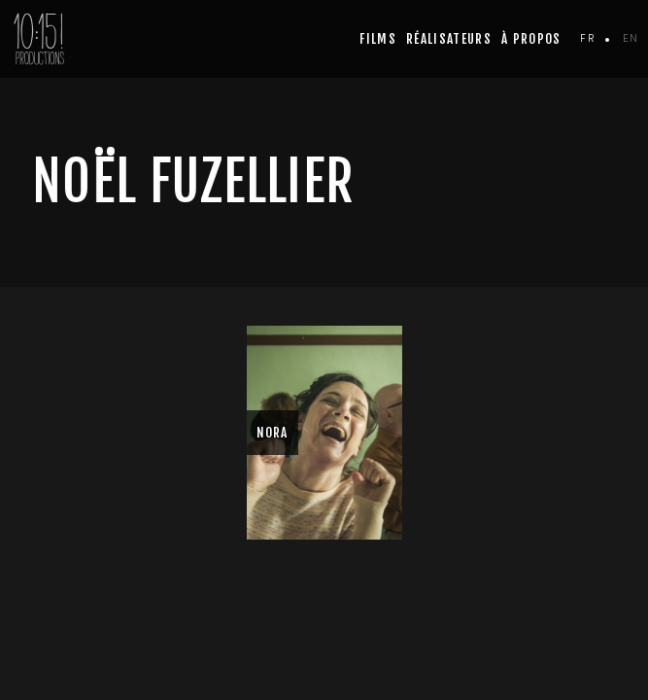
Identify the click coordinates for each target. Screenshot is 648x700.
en (630, 38)
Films (377, 39)
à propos (531, 39)
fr (587, 38)
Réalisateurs (449, 39)
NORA (272, 432)
